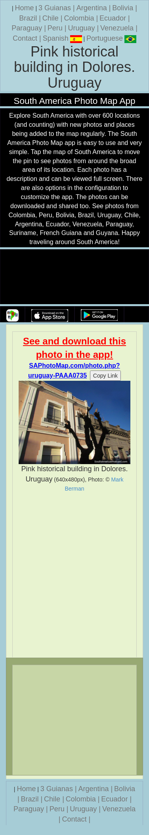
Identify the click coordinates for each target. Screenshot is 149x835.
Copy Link (105, 375)
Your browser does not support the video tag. (74, 277)
